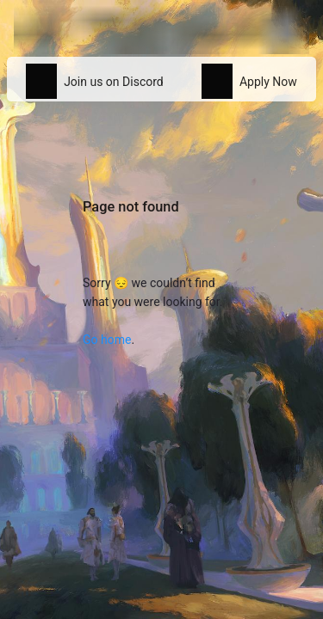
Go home (107, 339)
